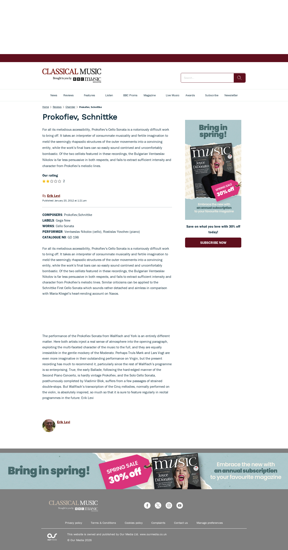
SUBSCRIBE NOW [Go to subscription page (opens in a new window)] (213, 242)
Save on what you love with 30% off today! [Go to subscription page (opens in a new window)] (213, 229)
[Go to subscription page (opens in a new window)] (213, 218)
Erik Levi (63, 422)
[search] (239, 77)
